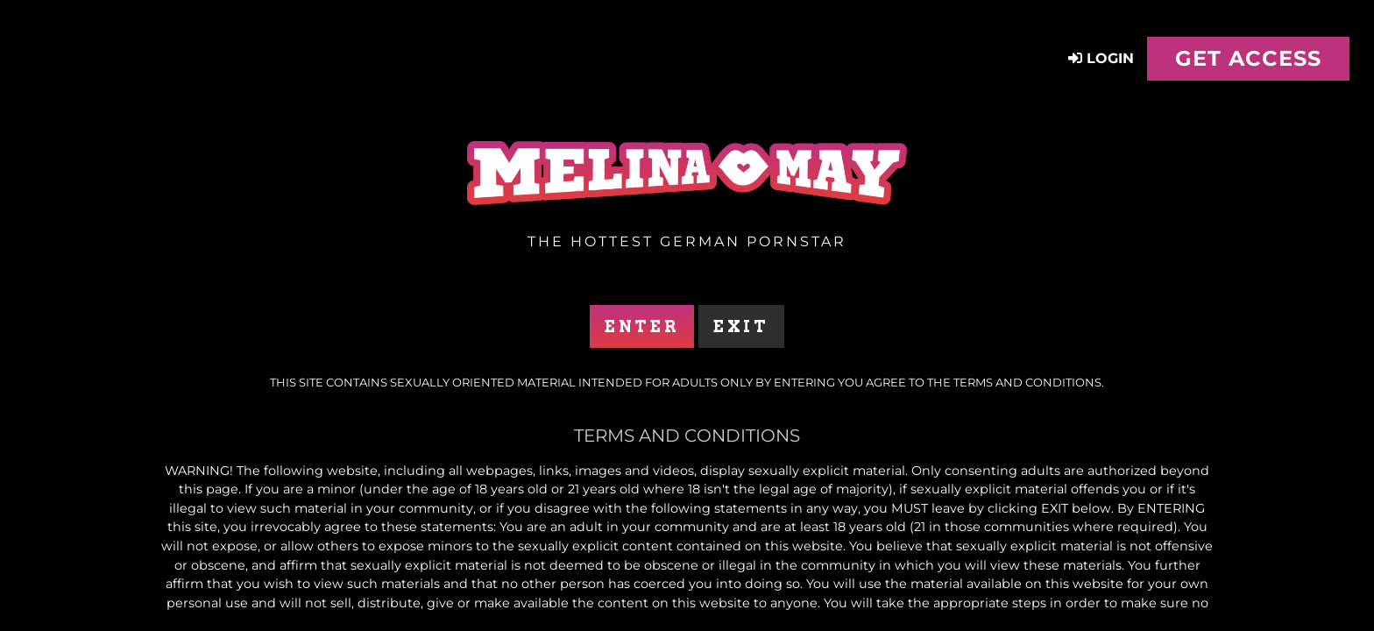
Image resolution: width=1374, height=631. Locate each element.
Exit (740, 326)
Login (1101, 58)
